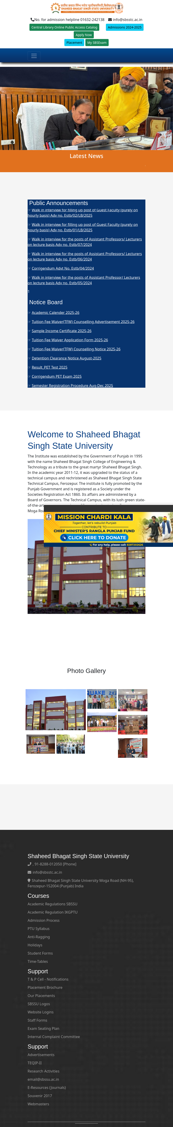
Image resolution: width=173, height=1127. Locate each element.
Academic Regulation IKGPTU (53, 912)
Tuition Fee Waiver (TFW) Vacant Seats (64, 348)
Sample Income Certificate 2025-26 (62, 376)
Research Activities (43, 1071)
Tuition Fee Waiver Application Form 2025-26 (70, 385)
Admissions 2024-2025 (125, 32)
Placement (74, 47)
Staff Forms (37, 1020)
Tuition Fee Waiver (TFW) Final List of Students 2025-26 (78, 330)
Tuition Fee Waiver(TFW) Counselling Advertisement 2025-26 (83, 367)
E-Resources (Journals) (47, 1087)
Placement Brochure (45, 987)
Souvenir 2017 (40, 1095)
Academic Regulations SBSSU (52, 903)
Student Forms (40, 953)
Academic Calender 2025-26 (55, 358)
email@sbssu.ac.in (43, 1079)
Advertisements (41, 1054)
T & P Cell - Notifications (48, 979)
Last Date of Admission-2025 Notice (62, 339)
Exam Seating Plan (43, 1028)
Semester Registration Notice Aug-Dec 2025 (69, 321)
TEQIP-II (35, 1062)
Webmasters (38, 1103)
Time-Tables (38, 961)
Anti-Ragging (39, 936)
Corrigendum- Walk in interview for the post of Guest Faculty (83, 222)
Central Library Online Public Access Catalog (64, 32)
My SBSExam (97, 47)
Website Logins (41, 1012)
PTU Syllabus (39, 928)
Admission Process (44, 920)
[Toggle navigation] (34, 60)
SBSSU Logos (39, 1003)
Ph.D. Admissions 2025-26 (54, 246)
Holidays (35, 945)
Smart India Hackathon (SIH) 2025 (61, 312)
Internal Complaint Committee (54, 1036)
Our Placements (41, 995)
